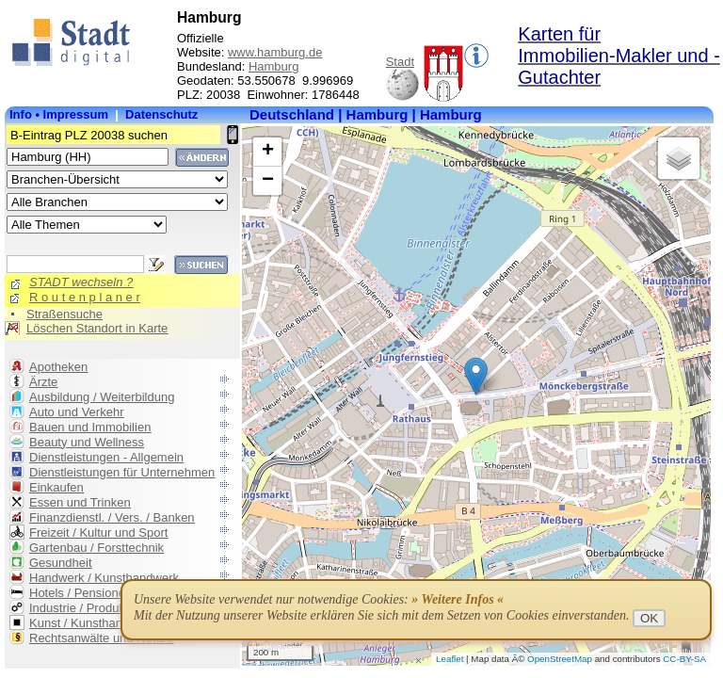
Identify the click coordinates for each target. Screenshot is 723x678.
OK (649, 618)
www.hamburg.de (275, 52)
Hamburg (273, 66)
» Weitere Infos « (457, 599)
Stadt (400, 62)
